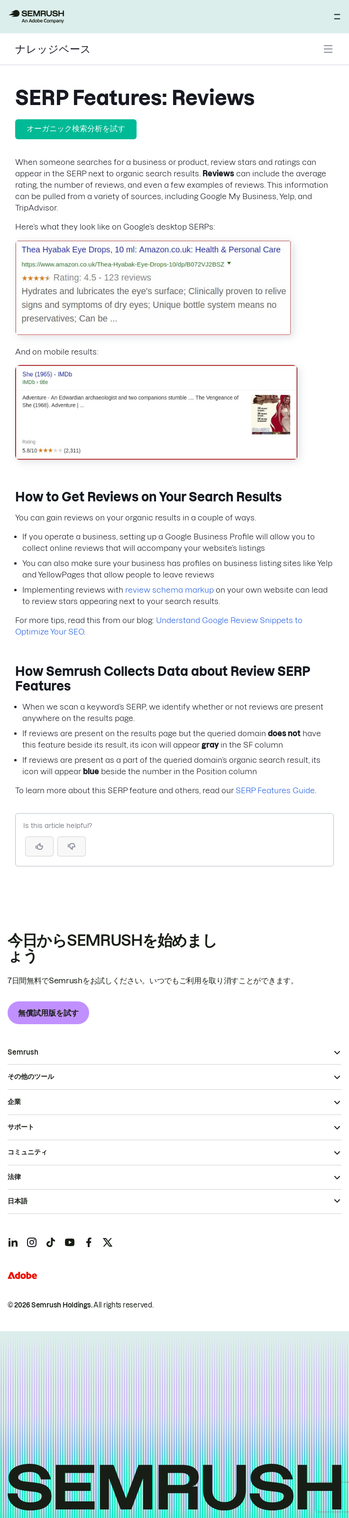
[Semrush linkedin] (12, 1242)
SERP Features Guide (275, 790)
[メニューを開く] (337, 16)
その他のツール (31, 1076)
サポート (21, 1127)
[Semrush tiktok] (50, 1242)
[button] (71, 846)
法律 (14, 1177)
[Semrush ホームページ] (36, 16)
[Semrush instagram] (31, 1242)
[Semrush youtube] (69, 1242)
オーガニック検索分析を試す (76, 129)
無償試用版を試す (48, 1013)
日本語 (18, 1201)
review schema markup (169, 590)
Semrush (23, 1052)
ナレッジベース (53, 49)
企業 (14, 1101)
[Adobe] (22, 1275)
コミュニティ (27, 1152)
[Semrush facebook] (88, 1242)
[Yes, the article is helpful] (39, 846)
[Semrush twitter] (107, 1242)
